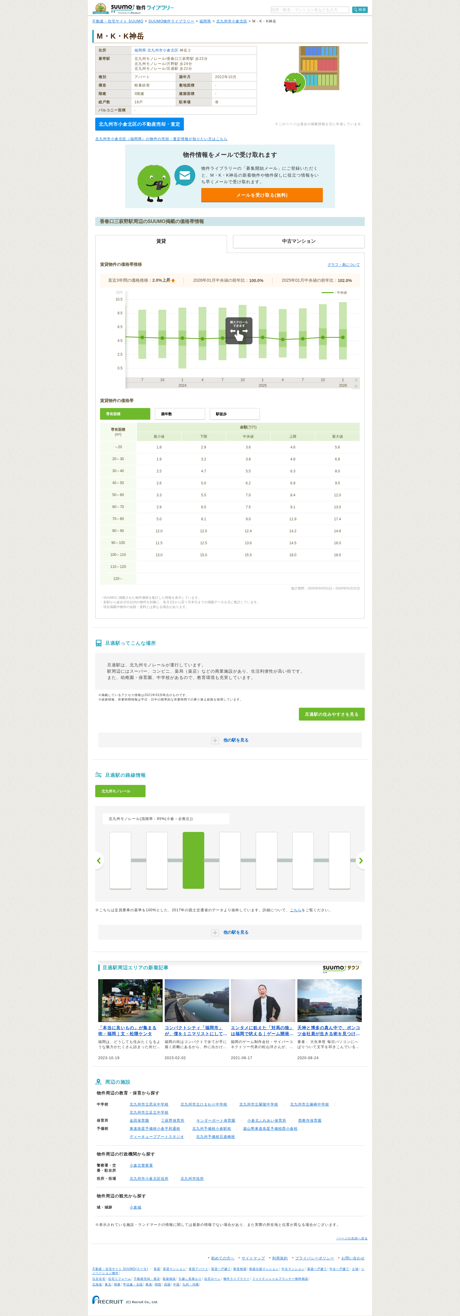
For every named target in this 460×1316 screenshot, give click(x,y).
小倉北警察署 (141, 1165)
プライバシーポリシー (314, 1258)
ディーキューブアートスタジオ (157, 1137)
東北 (108, 1284)
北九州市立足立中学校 (149, 1112)
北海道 (97, 1284)
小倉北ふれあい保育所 (266, 1120)
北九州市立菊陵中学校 (258, 1104)
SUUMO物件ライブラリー (172, 21)
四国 (167, 1284)
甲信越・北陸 (133, 1284)
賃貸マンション (174, 1268)
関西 (158, 1284)
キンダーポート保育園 (215, 1120)
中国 (176, 1284)
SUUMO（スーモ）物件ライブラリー (133, 8)
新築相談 (169, 1278)
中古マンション (293, 1268)
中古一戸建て (339, 1268)
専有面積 (113, 414)
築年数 (166, 414)
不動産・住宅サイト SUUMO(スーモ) (120, 1268)
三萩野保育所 (172, 1120)
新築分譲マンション (264, 1268)
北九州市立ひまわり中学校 (204, 1104)
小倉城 (135, 1207)
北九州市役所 (192, 1178)
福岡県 (205, 21)
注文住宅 (98, 1278)
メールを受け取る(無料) (262, 195)
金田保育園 (139, 1120)
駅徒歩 (221, 414)
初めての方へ (222, 1258)
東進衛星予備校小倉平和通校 (155, 1129)
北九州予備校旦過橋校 (215, 1137)
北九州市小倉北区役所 (149, 1178)
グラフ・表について (344, 265)
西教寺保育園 (310, 1120)
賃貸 (157, 1268)
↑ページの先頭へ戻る (352, 1238)
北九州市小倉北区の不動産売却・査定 (139, 124)
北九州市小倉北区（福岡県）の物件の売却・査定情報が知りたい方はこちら (161, 139)
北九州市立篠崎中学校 (309, 1104)
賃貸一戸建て (221, 1268)
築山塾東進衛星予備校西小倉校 (270, 1129)
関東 (117, 1284)
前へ (99, 860)
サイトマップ (253, 1258)
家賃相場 (239, 1268)
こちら (296, 910)
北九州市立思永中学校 (149, 1104)
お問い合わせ (353, 1258)
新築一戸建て (317, 1268)
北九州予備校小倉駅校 (211, 1129)
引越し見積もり (190, 1278)
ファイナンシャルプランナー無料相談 (280, 1278)
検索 (362, 9)
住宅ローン (212, 1278)
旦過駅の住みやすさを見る (332, 714)
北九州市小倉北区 (231, 21)
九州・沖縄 (190, 1284)
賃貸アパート (198, 1268)
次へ (360, 860)
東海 (149, 1284)
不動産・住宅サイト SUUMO (117, 21)
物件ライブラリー (236, 1278)
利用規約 (280, 1258)
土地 (355, 1268)
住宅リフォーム (119, 1278)
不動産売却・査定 (147, 1278)
